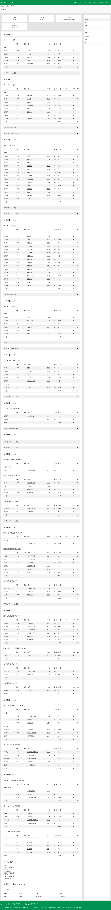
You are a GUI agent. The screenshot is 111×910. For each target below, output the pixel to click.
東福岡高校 (65, 19)
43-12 (48, 758)
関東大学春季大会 (9, 460)
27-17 (48, 172)
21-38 (48, 252)
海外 (86, 32)
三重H (29, 50)
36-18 (48, 99)
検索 (107, 2)
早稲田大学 (30, 486)
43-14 (48, 179)
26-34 (48, 105)
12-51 (48, 266)
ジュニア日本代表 (8, 867)
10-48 (48, 262)
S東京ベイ (30, 169)
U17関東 (29, 849)
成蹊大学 (30, 623)
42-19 (48, 816)
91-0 (48, 623)
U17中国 (29, 842)
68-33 (48, 729)
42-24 (48, 674)
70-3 (48, 556)
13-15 (48, 95)
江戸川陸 (62, 896)
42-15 (48, 636)
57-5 (48, 765)
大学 (84, 2)
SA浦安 (29, 317)
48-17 (48, 327)
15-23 (48, 489)
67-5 (48, 797)
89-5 (48, 559)
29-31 (48, 112)
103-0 (48, 716)
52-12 (48, 470)
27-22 (48, 320)
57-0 (48, 419)
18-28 (48, 182)
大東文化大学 (31, 543)
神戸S (7, 6)
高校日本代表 (7, 871)
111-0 (48, 630)
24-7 (48, 723)
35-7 (48, 655)
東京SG (29, 112)
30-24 (48, 820)
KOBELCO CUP (8, 832)
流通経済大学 (31, 508)
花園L (29, 185)
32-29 (48, 259)
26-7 (48, 794)
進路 (95, 2)
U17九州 (17, 832)
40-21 (48, 562)
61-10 (48, 64)
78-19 (48, 60)
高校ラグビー (7, 745)
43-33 (48, 243)
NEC (28, 368)
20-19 (48, 377)
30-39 (48, 236)
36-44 (48, 166)
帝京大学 (73, 19)
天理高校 (30, 719)
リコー (29, 377)
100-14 (48, 752)
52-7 (48, 374)
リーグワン (77, 2)
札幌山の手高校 (32, 797)
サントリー (30, 690)
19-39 (48, 246)
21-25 (48, 249)
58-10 (48, 755)
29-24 (48, 639)
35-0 (48, 813)
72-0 (48, 842)
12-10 (48, 733)
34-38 (48, 169)
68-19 (48, 588)
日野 (28, 374)
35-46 (48, 333)
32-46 (48, 118)
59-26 (48, 272)
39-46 (48, 162)
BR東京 (29, 172)
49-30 (48, 256)
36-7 (48, 849)
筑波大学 (30, 492)
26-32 (48, 102)
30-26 (48, 159)
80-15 (48, 156)
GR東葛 (29, 243)
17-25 (48, 279)
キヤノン (30, 371)
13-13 (48, 381)
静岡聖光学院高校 (32, 752)
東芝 (28, 419)
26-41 (48, 269)
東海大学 (30, 591)
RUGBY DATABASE (7, 2)
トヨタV (29, 54)
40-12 (48, 761)
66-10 (48, 492)
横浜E (29, 99)
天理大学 (30, 511)
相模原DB (30, 64)
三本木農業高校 (32, 716)
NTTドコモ (30, 416)
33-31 (48, 198)
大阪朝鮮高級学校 (32, 820)
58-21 (48, 719)
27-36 (48, 189)
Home (2, 6)
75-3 (48, 633)
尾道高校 (30, 729)
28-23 (48, 50)
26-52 (48, 285)
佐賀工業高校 (31, 755)
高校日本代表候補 (8, 873)
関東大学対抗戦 (8, 475)
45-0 (48, 508)
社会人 (87, 36)
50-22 (48, 108)
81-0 (48, 845)
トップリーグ (7, 360)
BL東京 (29, 102)
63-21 (48, 115)
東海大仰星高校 (32, 733)
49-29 (48, 54)
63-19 (48, 195)
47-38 (48, 368)
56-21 (48, 330)
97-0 (48, 416)
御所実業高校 (31, 765)
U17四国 (29, 845)
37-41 (48, 323)
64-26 (48, 572)
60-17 (48, 185)
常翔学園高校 (31, 791)
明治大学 (30, 489)
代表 (86, 29)
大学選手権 (7, 501)
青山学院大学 (31, 559)
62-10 (48, 736)
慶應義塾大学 (31, 470)
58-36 (48, 239)
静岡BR (29, 95)
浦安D (29, 60)
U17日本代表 (7, 878)
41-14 (48, 569)
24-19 (48, 483)
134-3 (48, 626)
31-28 (48, 566)
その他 (101, 2)
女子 (86, 42)
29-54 (48, 690)
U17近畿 (29, 852)
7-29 (48, 511)
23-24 (48, 317)
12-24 (48, 791)
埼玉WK (29, 57)
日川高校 (30, 723)
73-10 (48, 371)
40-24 (48, 57)
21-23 (48, 387)
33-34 (48, 282)
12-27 (48, 823)
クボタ (29, 387)
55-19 (48, 671)
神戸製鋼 (16, 360)
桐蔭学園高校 (31, 736)
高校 (90, 2)
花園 (61, 893)
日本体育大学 (31, 556)
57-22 (48, 176)
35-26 (48, 543)
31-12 (48, 591)
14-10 (48, 852)
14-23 (48, 275)
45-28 (48, 486)
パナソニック (31, 381)
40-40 (48, 192)
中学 (86, 39)
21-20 (48, 595)
